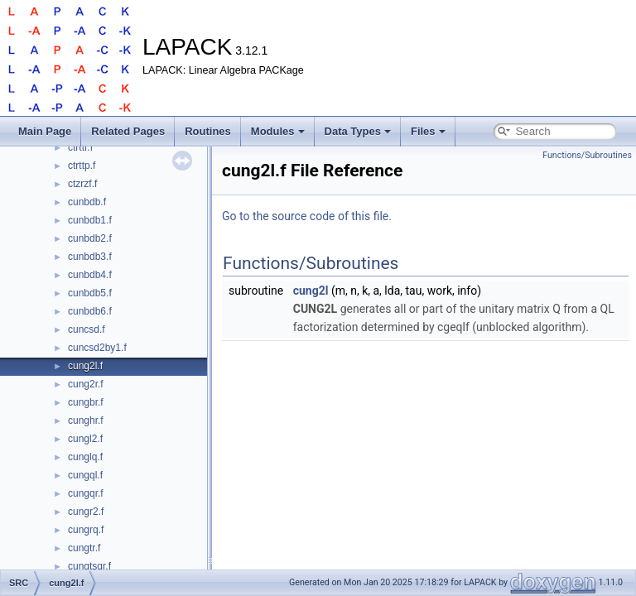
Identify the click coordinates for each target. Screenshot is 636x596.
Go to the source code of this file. (307, 216)
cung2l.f (85, 366)
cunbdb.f (87, 202)
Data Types (358, 131)
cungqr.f (86, 493)
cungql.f (85, 475)
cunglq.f (85, 457)
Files (428, 131)
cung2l (311, 290)
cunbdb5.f (90, 293)
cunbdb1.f (90, 220)
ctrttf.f (80, 147)
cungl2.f (85, 439)
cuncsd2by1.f (97, 347)
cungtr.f (84, 548)
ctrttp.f (81, 165)
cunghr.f (86, 420)
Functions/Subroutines (587, 155)
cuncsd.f (86, 329)
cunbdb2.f (90, 238)
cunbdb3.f (90, 256)
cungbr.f (86, 402)
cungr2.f (86, 511)
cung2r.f (86, 384)
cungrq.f (86, 530)
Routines (208, 131)
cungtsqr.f (89, 566)
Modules (278, 131)
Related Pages (128, 131)
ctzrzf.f (82, 184)
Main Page (44, 131)
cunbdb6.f (90, 311)
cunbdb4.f (90, 275)
